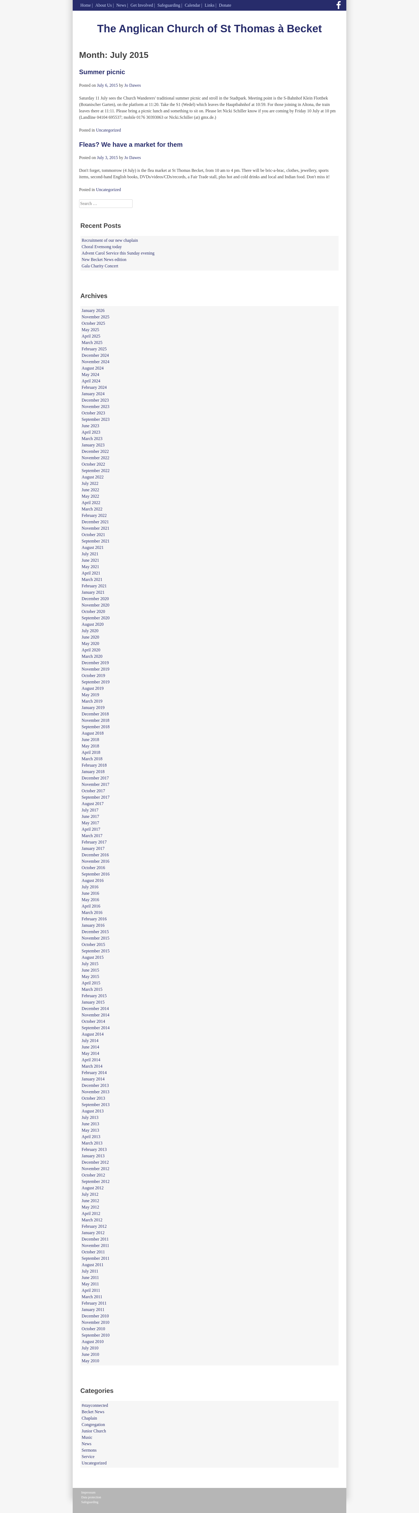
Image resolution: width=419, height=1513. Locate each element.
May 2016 (90, 899)
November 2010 (96, 1322)
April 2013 (91, 1136)
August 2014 (93, 1034)
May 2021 (90, 566)
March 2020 (92, 656)
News (121, 5)
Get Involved (142, 5)
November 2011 (95, 1245)
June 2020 (90, 637)
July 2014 (90, 1040)
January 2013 (93, 1156)
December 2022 (95, 451)
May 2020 (90, 643)
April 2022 (91, 502)
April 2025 (91, 336)
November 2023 (96, 406)
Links (209, 5)
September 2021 (96, 541)
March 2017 (92, 835)
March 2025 (92, 342)
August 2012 (93, 1188)
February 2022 (94, 515)
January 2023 (93, 445)
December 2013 (95, 1085)
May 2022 (90, 496)
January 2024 (93, 393)
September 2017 (96, 797)
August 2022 (93, 477)
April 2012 (91, 1213)
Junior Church (94, 1431)
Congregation (93, 1424)
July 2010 (90, 1348)
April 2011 (91, 1290)
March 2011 (92, 1296)
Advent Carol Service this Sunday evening (118, 253)
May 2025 (90, 329)
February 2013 (94, 1149)
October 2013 (93, 1098)
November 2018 (96, 720)
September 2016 (96, 874)
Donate (225, 5)
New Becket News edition (104, 259)
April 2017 (91, 829)
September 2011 (96, 1258)
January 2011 (93, 1309)
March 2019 (92, 701)
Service (88, 1456)
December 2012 (95, 1162)
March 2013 (92, 1143)
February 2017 (94, 842)
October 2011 (93, 1252)
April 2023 (91, 432)
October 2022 (93, 464)
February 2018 (94, 765)
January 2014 (93, 1079)
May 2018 (90, 746)
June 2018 (90, 739)
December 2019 (95, 662)
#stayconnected (95, 1405)
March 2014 (92, 1066)
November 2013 (96, 1092)
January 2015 (93, 1002)
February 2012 (94, 1226)
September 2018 (96, 726)
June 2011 (90, 1277)
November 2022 (96, 458)
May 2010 (90, 1360)
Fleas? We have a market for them (131, 144)
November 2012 (96, 1168)
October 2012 (93, 1175)
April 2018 (91, 752)
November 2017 (96, 784)
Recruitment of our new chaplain (110, 240)
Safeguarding (168, 5)
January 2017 (93, 848)
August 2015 (93, 957)
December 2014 (95, 1008)
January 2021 (93, 592)
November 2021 (96, 528)
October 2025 (93, 323)
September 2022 (96, 470)
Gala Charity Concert (100, 266)
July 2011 (90, 1271)
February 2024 (94, 387)
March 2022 (92, 509)
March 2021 (92, 579)
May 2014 (90, 1053)
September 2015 (96, 951)
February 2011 (94, 1303)
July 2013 (90, 1117)
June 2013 (90, 1124)
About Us (103, 5)
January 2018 (93, 771)
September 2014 (96, 1027)
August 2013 (93, 1111)
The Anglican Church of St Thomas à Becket (209, 28)
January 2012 (93, 1232)
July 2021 (90, 554)
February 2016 (94, 919)
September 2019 (96, 682)
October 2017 (93, 791)
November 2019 (96, 669)
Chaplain (89, 1418)
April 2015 (91, 983)
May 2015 (90, 976)
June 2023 (90, 425)
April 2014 (91, 1059)
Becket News (93, 1411)
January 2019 (93, 707)
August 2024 (93, 368)
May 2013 (90, 1130)
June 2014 (90, 1047)
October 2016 (93, 867)
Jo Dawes (132, 85)
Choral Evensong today (102, 246)
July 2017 (90, 810)
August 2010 (93, 1341)
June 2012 (90, 1200)
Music (87, 1437)
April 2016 (91, 906)
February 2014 (94, 1072)
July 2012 (90, 1194)
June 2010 (90, 1354)
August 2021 (93, 547)
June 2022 (90, 490)
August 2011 (93, 1264)
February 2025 (94, 349)
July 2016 (90, 887)
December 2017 (95, 778)
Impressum (88, 1492)
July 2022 (90, 483)
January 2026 (93, 310)
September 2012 (96, 1181)
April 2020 (91, 650)
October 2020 (93, 611)
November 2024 (96, 361)
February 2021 (94, 586)
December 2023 (95, 400)
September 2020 (96, 618)
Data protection (91, 1497)
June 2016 (90, 893)
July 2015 (90, 963)
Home (85, 5)
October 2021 (93, 534)
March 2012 (92, 1220)
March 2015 (92, 989)
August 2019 (93, 688)
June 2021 (90, 560)
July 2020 (90, 630)
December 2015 (95, 931)
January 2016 (93, 925)
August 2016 (93, 880)
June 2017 (90, 816)
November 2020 (96, 605)
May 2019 (90, 694)
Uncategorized (108, 130)
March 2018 (92, 758)
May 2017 (90, 823)
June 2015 (90, 970)
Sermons (89, 1450)
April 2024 (91, 381)
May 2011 (90, 1284)
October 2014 (93, 1021)
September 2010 (96, 1335)
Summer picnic (102, 72)
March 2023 (92, 438)
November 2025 (96, 317)
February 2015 (94, 995)
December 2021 (95, 522)
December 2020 (95, 598)
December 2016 (95, 855)
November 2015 (96, 938)
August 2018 (93, 733)
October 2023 (93, 413)
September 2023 (96, 419)
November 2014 (96, 1015)
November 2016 (96, 861)
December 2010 (95, 1316)
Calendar (192, 5)
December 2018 (95, 714)
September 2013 (96, 1104)
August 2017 (93, 803)
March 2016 (92, 912)
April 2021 (91, 573)
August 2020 (93, 624)
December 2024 (95, 355)
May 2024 (90, 374)
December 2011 (95, 1239)
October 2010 (93, 1328)
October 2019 (93, 675)
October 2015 (93, 944)
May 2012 (90, 1207)
